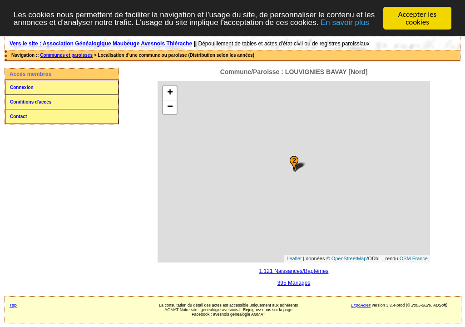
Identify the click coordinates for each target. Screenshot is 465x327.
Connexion (22, 87)
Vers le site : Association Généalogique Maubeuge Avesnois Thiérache (101, 43)
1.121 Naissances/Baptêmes (294, 271)
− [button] (170, 107)
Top (13, 305)
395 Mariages (294, 283)
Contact (18, 116)
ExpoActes (361, 305)
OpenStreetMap (349, 258)
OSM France (414, 258)
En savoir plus (345, 22)
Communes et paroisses (66, 55)
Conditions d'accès (30, 101)
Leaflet (294, 258)
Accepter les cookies (417, 18)
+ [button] (170, 93)
